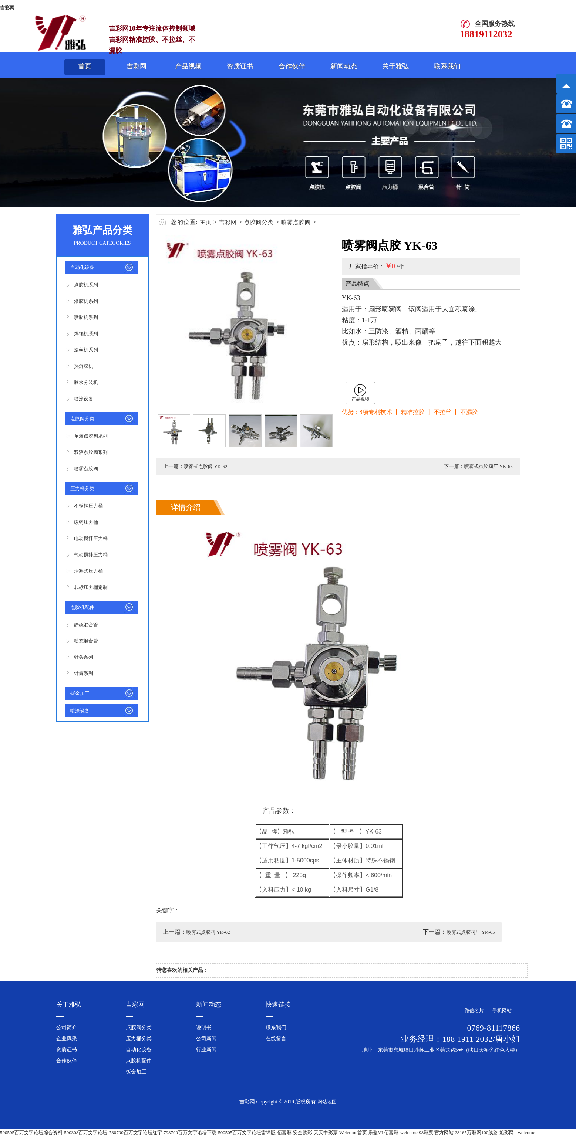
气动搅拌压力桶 (91, 554)
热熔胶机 (83, 366)
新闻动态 (343, 66)
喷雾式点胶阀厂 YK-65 (488, 466)
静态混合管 (86, 624)
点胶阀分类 (82, 418)
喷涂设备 (83, 398)
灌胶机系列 (86, 301)
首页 (84, 66)
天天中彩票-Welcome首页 (340, 1132)
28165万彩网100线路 (476, 1132)
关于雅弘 (395, 66)
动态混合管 (86, 641)
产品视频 (188, 66)
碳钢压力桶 (86, 522)
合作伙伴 (292, 66)
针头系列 (83, 657)
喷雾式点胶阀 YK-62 (205, 466)
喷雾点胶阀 (86, 468)
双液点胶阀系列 (91, 452)
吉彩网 (7, 7)
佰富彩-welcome (400, 1132)
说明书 (204, 1027)
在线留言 (276, 1038)
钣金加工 (80, 693)
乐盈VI (375, 1132)
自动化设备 (82, 267)
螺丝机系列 (86, 350)
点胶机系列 (86, 285)
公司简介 (66, 1027)
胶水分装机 (86, 382)
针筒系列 (83, 673)
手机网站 (504, 1010)
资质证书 (240, 66)
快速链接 (278, 1004)
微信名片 (477, 1010)
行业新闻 (206, 1049)
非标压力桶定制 (91, 587)
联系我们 (447, 66)
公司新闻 (206, 1038)
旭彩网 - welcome (517, 1132)
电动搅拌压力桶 (91, 538)
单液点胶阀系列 (91, 436)
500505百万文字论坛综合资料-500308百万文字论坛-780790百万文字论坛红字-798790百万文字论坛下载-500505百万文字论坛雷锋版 (138, 1132)
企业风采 (66, 1038)
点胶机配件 (82, 607)
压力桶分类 (82, 488)
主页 (206, 222)
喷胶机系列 (86, 317)
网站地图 (327, 1102)
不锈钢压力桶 (88, 506)
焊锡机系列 (86, 333)
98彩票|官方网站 (436, 1132)
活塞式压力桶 (88, 571)
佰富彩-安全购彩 (294, 1132)
